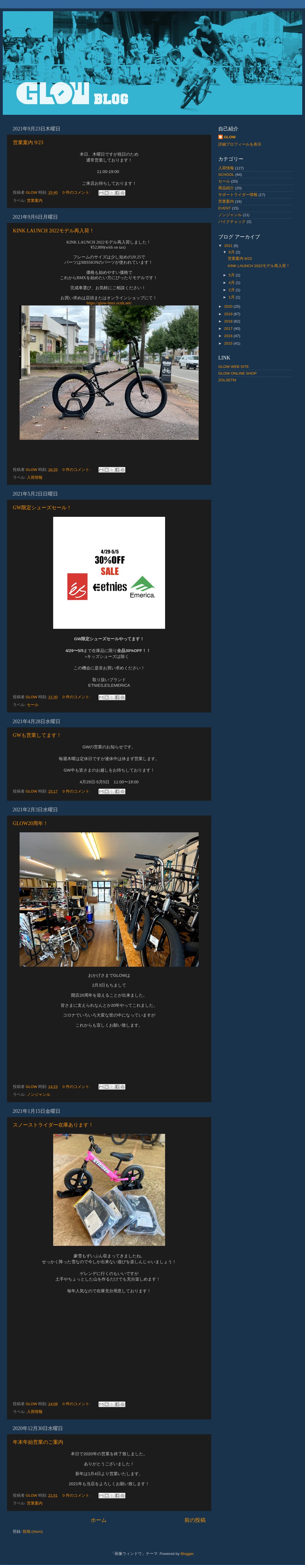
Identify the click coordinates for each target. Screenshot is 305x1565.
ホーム (99, 1520)
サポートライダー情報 (237, 195)
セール (33, 705)
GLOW (230, 137)
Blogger (186, 1554)
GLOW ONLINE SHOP (237, 373)
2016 (229, 336)
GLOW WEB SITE (233, 367)
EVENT (224, 208)
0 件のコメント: (76, 192)
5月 (232, 275)
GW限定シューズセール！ (42, 507)
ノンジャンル (38, 1094)
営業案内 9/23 (28, 142)
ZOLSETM (227, 380)
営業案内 (35, 200)
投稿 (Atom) (33, 1531)
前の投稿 (195, 1520)
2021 (229, 246)
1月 (232, 297)
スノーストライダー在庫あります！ (53, 1125)
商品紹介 (226, 188)
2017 (229, 328)
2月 (232, 290)
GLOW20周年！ (30, 823)
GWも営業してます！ (37, 735)
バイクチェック (232, 221)
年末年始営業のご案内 (38, 1442)
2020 (229, 306)
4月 (232, 283)
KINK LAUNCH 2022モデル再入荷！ (53, 230)
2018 (229, 321)
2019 (229, 314)
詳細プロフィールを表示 (239, 144)
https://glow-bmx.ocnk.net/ (109, 303)
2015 (229, 343)
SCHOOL (226, 174)
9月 (232, 252)
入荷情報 (35, 477)
